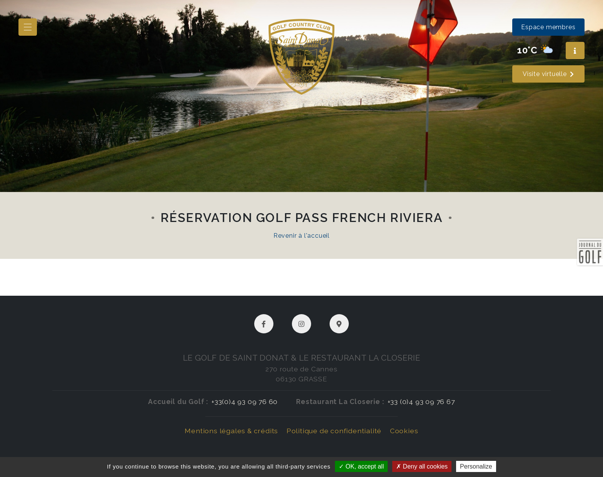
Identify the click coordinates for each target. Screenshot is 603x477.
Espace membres (548, 27)
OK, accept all (361, 466)
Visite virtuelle (548, 74)
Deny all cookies (422, 466)
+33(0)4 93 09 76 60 (245, 402)
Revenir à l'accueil (301, 235)
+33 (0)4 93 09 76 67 (421, 402)
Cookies (404, 431)
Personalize (476, 466)
